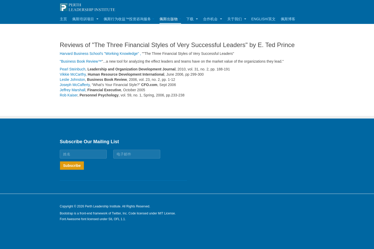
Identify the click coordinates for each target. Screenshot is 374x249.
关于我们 (236, 19)
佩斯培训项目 (85, 19)
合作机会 (212, 19)
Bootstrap (66, 213)
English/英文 (263, 19)
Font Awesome (70, 219)
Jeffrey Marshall (72, 90)
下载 (192, 19)
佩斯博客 (288, 19)
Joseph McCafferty (75, 85)
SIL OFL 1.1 (116, 219)
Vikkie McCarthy (73, 74)
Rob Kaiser (68, 95)
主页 (63, 19)
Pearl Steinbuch (72, 69)
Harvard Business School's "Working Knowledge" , (100, 53)
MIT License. (167, 213)
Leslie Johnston (72, 79)
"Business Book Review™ (81, 61)
